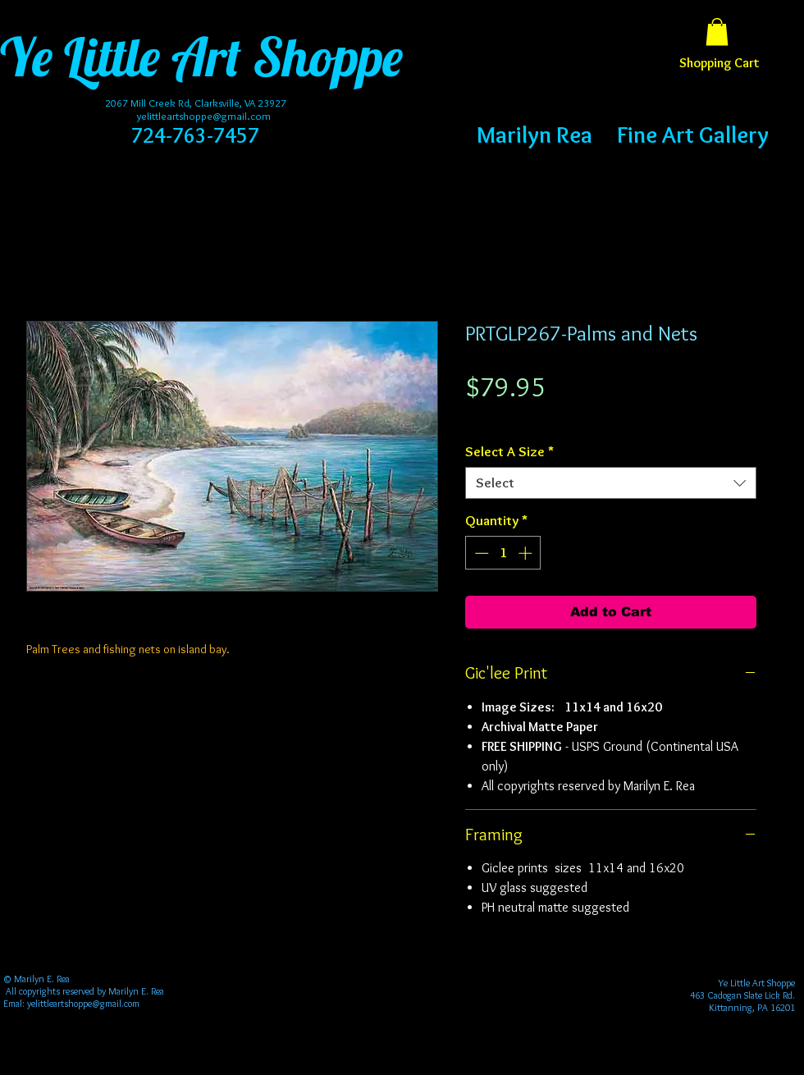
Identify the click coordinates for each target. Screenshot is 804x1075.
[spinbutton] (503, 553)
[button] (717, 31)
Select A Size (509, 451)
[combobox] (610, 483)
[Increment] (526, 553)
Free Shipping (497, 417)
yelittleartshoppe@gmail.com (204, 115)
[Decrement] (480, 553)
